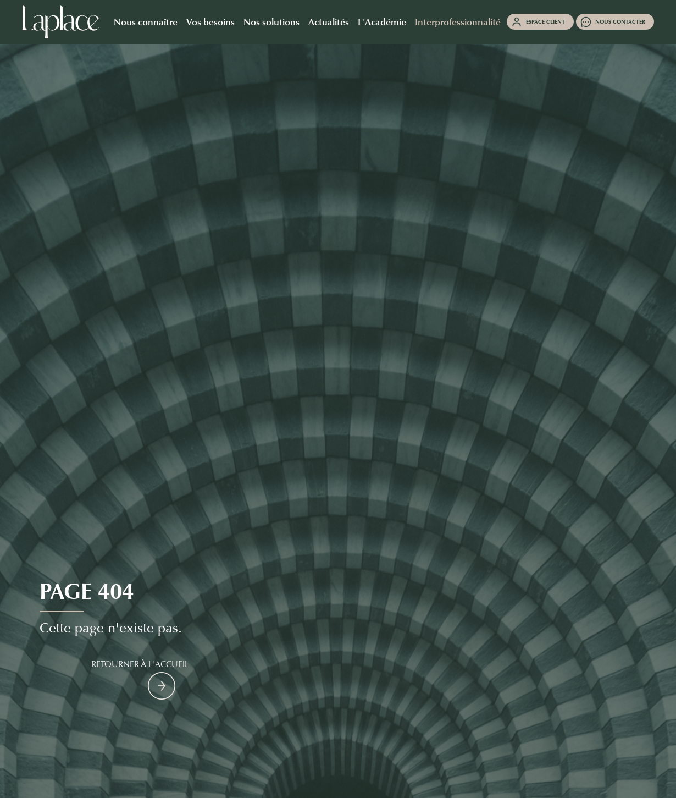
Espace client (545, 21)
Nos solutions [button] (271, 21)
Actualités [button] (328, 21)
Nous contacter (620, 21)
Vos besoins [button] (210, 21)
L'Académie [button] (382, 21)
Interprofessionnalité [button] (458, 21)
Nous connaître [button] (146, 21)
